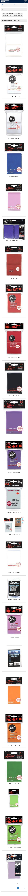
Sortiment (4, 4)
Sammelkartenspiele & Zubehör (14, 4)
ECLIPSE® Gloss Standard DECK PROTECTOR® (12, 13)
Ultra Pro (23, 4)
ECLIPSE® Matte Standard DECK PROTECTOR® (12, 15)
